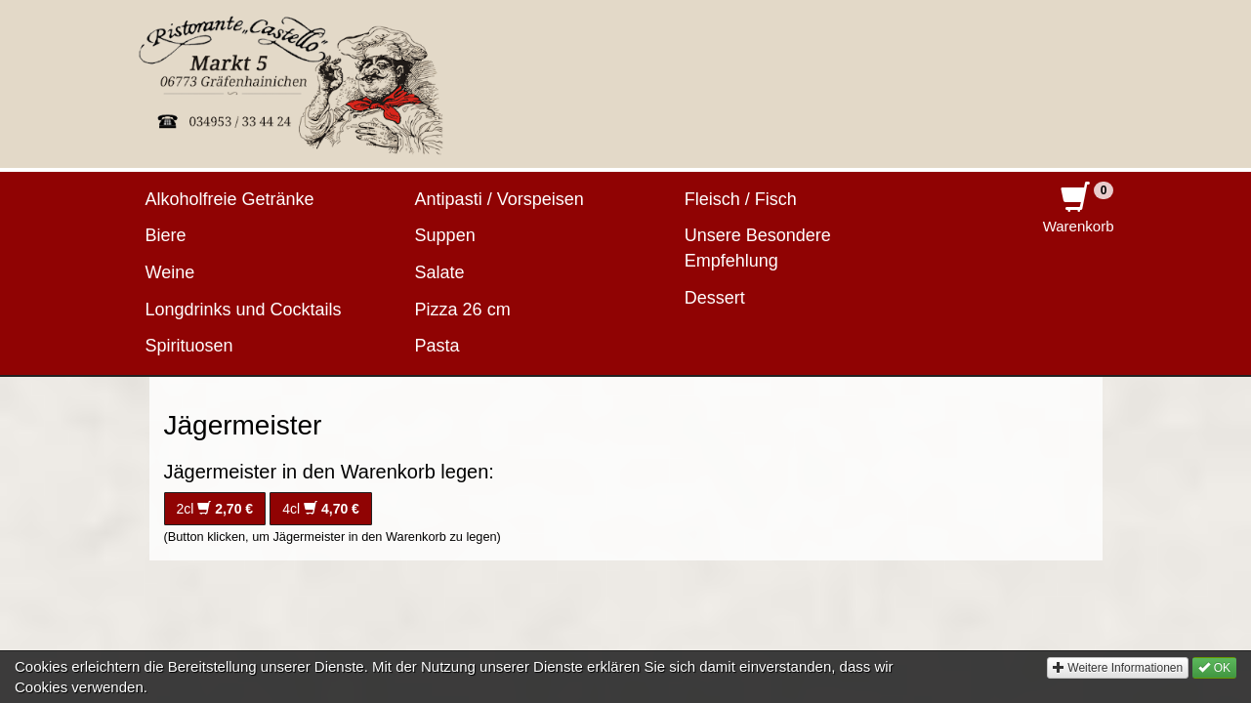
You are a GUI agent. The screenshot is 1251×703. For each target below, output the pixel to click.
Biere (166, 235)
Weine (170, 272)
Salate (440, 272)
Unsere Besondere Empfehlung (758, 248)
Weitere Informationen (1118, 684)
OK (1214, 684)
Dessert (715, 298)
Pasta (437, 345)
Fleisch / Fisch (741, 199)
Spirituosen (189, 345)
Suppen (445, 235)
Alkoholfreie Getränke (230, 199)
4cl (320, 509)
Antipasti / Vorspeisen (499, 199)
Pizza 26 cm (463, 309)
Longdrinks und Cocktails (244, 309)
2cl (215, 509)
